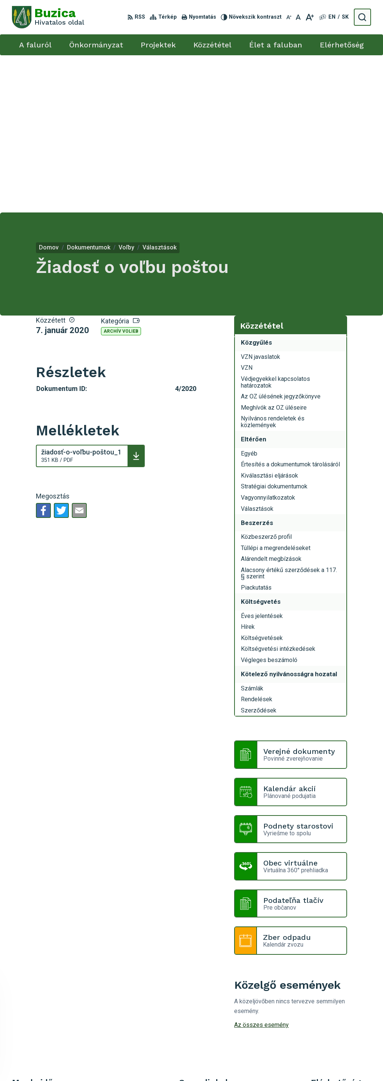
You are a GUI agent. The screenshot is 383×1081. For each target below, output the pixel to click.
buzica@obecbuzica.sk (341, 995)
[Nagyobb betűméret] (309, 17)
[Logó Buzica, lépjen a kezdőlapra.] (48, 17)
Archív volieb (121, 174)
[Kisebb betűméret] (289, 17)
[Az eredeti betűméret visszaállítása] (298, 17)
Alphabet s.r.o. (190, 1061)
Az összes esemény (261, 867)
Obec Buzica (273, 1061)
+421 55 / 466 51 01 (338, 987)
